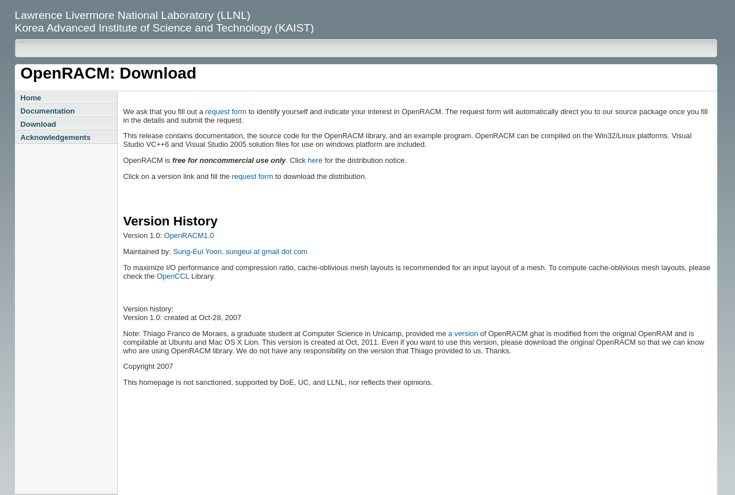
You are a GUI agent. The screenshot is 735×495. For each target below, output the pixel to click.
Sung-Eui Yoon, (199, 251)
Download (38, 124)
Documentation (48, 111)
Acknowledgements (56, 137)
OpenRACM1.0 (189, 235)
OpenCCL (173, 276)
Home (31, 97)
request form (225, 111)
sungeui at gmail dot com (266, 251)
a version (463, 333)
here (315, 160)
